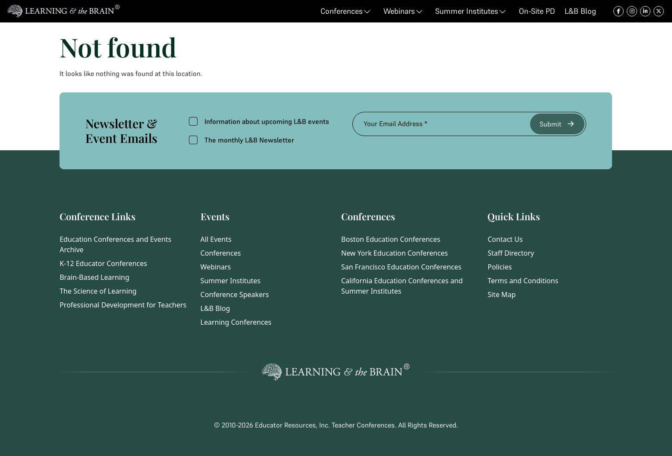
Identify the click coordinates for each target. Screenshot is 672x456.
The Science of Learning (98, 291)
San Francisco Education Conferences (401, 267)
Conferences (221, 253)
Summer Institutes (231, 280)
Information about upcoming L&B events (259, 121)
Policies (499, 267)
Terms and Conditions (522, 280)
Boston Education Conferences (390, 239)
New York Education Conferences (394, 253)
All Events (216, 239)
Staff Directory (510, 253)
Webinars (216, 267)
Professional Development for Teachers (123, 305)
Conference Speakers (235, 294)
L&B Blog (215, 308)
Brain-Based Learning (94, 277)
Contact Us (504, 239)
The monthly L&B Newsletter (241, 140)
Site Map (501, 294)
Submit (557, 123)
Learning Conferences (236, 322)
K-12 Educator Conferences (103, 263)
